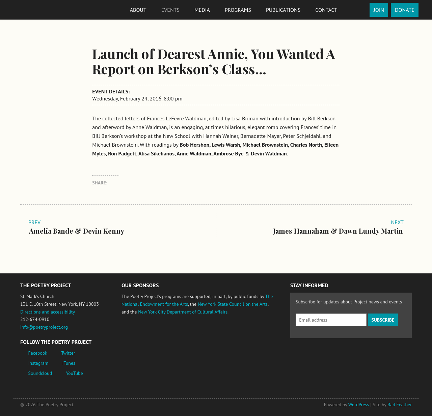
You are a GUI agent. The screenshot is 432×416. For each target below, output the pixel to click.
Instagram (38, 363)
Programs (238, 9)
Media (202, 9)
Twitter (68, 353)
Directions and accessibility (47, 312)
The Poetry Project (45, 10)
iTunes (68, 363)
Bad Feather (399, 405)
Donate (404, 9)
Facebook (38, 353)
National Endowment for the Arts (140, 337)
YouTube (74, 373)
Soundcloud (40, 373)
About (138, 9)
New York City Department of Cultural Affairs (182, 312)
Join (379, 9)
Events (170, 9)
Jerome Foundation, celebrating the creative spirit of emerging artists (183, 337)
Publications (283, 9)
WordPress (358, 405)
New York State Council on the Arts (233, 304)
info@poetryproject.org (44, 327)
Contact (326, 9)
